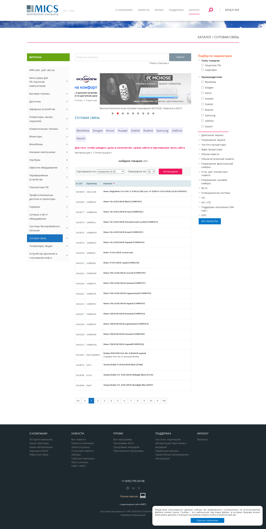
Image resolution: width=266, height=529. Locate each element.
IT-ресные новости (82, 450)
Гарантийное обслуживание (172, 454)
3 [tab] (123, 113)
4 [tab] (128, 113)
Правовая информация (133, 514)
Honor (110, 130)
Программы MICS (123, 443)
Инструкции (162, 458)
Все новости (78, 439)
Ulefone (177, 130)
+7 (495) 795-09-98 (133, 481)
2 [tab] (117, 113)
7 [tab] (143, 113)
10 (150, 400)
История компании (41, 439)
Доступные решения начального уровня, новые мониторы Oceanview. (117, 108)
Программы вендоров (126, 447)
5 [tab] (133, 113)
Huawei (123, 130)
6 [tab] (138, 113)
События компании (82, 458)
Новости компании (82, 443)
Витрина (202, 439)
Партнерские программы (128, 450)
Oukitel (135, 130)
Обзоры (76, 454)
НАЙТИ (180, 57)
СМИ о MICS (78, 466)
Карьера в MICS (39, 450)
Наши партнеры (39, 443)
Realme (148, 130)
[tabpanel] (133, 91)
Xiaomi (81, 138)
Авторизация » (83, 152)
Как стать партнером (167, 439)
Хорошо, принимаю (207, 520)
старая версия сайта (133, 504)
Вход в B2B (232, 9)
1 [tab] (112, 113)
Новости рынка (80, 447)
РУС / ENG (69, 10)
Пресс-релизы (79, 462)
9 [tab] (153, 113)
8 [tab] (148, 113)
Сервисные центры (167, 450)
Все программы (122, 439)
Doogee (98, 130)
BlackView (83, 130)
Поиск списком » (159, 63)
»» (164, 400)
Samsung (162, 130)
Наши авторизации (41, 447)
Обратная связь (39, 454)
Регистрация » (103, 152)
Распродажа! (170, 171)
